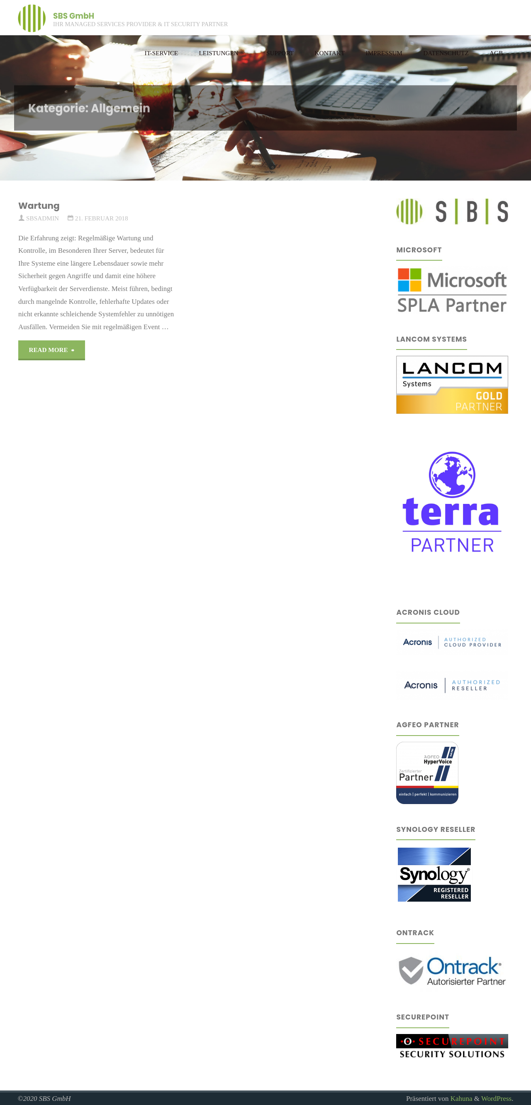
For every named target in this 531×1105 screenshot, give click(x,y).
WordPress (496, 1099)
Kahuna (460, 1099)
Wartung (39, 205)
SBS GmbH (74, 15)
